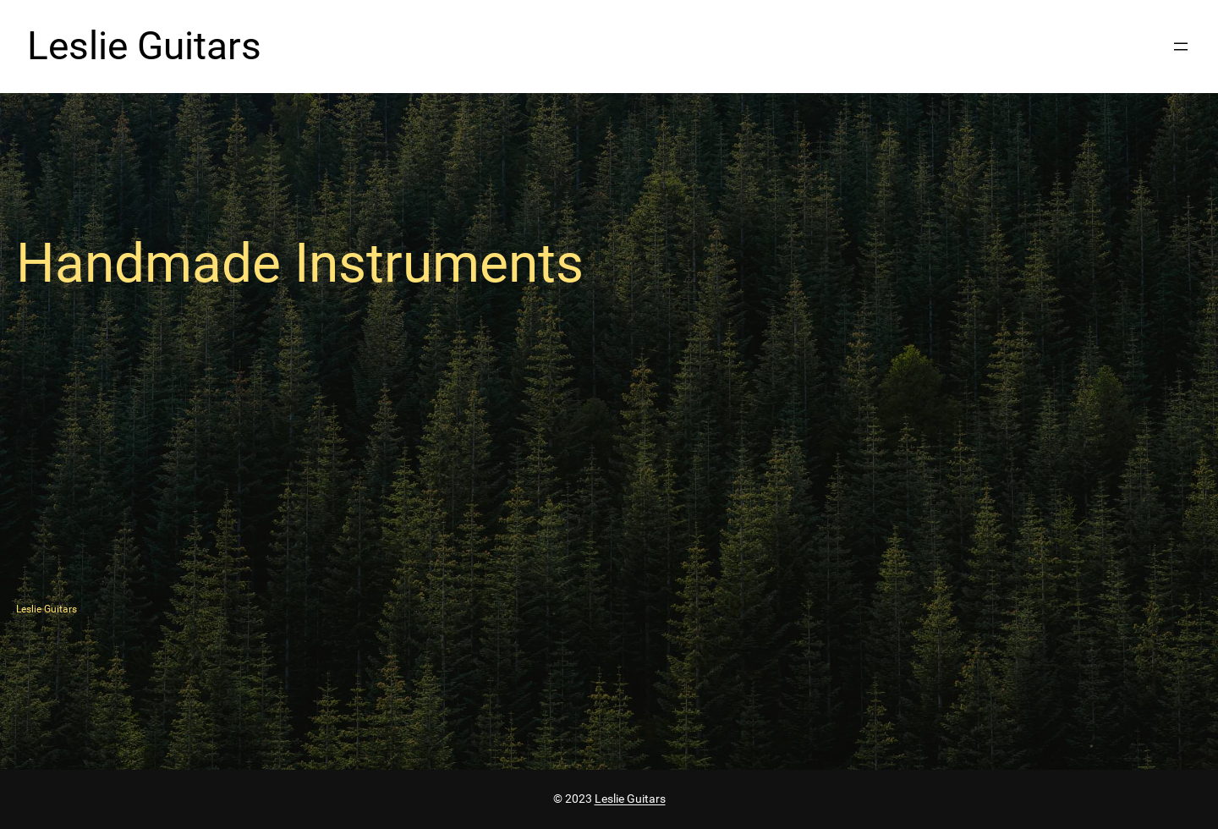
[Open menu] (1181, 46)
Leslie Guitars (144, 46)
